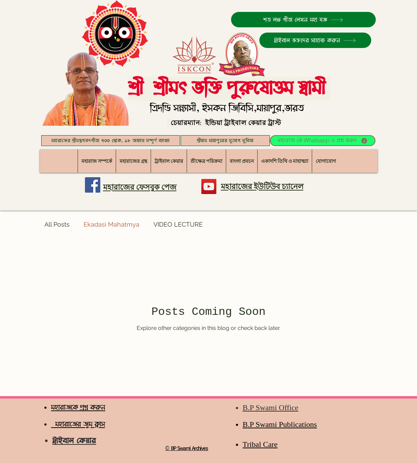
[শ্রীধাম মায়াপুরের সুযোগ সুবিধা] (225, 140)
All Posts (57, 224)
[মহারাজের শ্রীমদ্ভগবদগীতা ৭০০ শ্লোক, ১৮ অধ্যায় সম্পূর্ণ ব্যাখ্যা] (110, 140)
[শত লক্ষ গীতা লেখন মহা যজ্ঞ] (303, 19)
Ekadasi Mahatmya (111, 224)
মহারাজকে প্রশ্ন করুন (78, 407)
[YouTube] (208, 186)
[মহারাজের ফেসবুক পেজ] (92, 185)
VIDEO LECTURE (178, 224)
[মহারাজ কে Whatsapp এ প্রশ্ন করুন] (322, 140)
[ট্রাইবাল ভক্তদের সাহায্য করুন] (315, 40)
